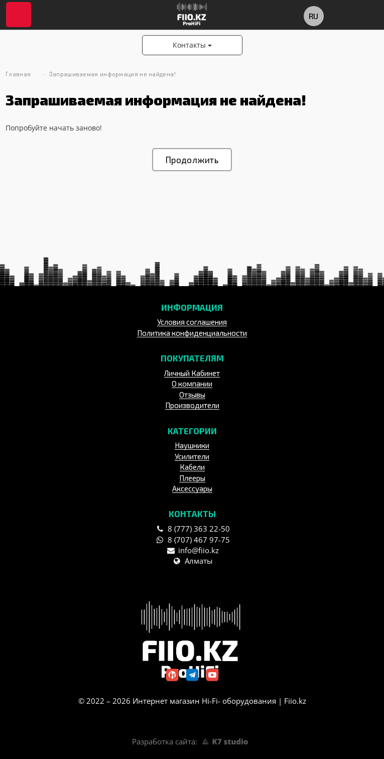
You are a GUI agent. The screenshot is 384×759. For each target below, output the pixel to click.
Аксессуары (192, 488)
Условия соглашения (192, 321)
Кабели (192, 466)
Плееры (192, 477)
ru (313, 16)
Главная (18, 74)
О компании (192, 383)
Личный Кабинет (192, 372)
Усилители (192, 456)
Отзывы (192, 394)
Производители (192, 405)
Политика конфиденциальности (192, 332)
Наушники (192, 445)
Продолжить (192, 160)
